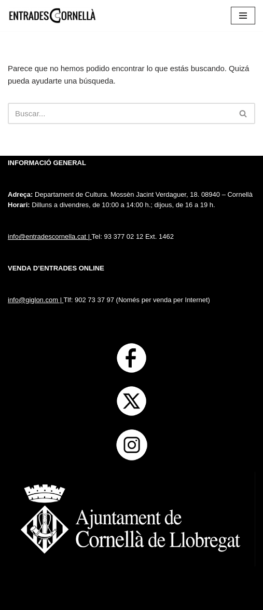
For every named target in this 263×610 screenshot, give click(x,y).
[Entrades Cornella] (52, 15)
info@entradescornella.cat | (50, 236)
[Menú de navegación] (243, 15)
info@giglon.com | (35, 300)
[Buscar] (120, 113)
